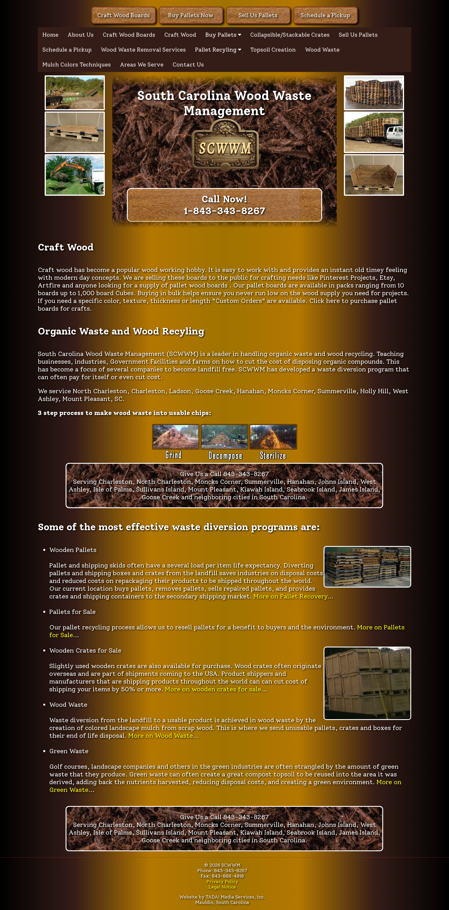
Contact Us (188, 64)
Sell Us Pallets (258, 15)
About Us (81, 34)
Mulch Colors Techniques (76, 64)
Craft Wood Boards (123, 15)
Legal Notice (222, 887)
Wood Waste (322, 49)
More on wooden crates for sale (213, 689)
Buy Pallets (223, 34)
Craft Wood (180, 34)
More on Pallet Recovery (290, 596)
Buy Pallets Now (190, 15)
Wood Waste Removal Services (143, 49)
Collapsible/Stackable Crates (290, 34)
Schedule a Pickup (325, 15)
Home (50, 34)
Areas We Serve (142, 64)
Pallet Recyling (218, 49)
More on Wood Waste (160, 735)
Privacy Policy (222, 881)
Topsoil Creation (273, 49)
